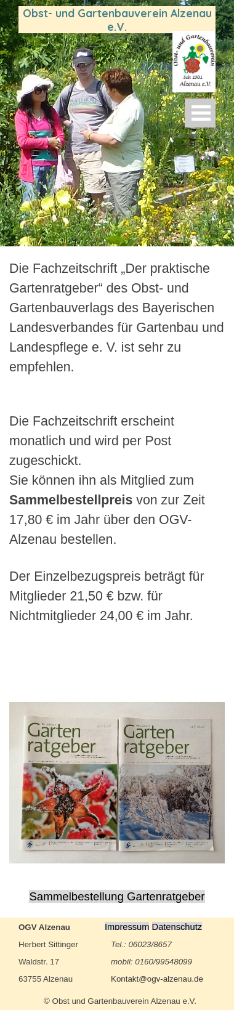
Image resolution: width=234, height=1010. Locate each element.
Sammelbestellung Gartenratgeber (116, 896)
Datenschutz (177, 927)
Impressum (127, 927)
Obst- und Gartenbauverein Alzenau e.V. (119, 19)
